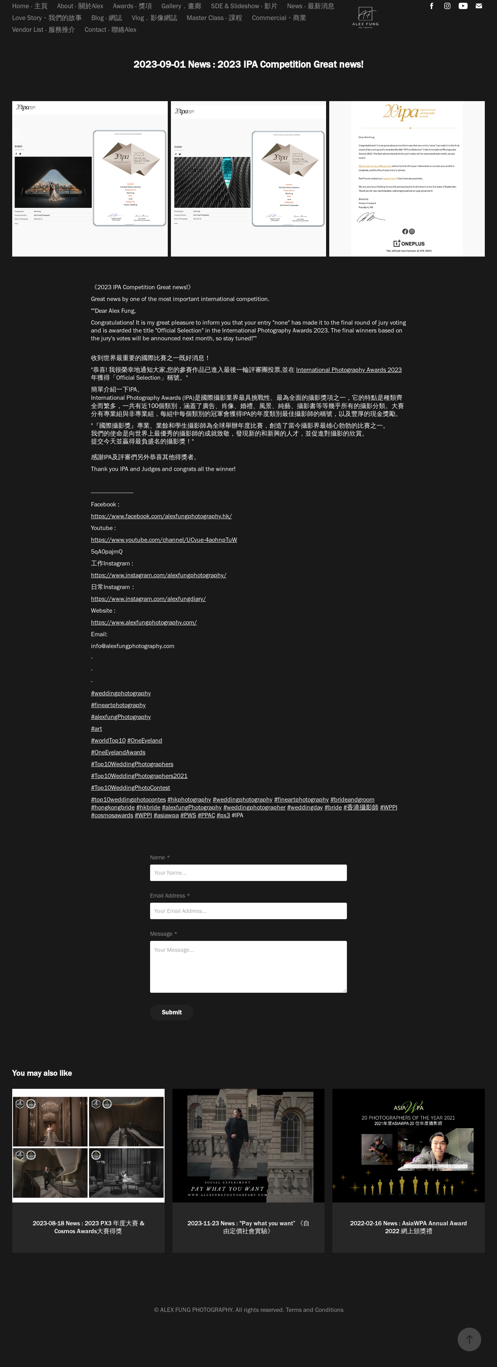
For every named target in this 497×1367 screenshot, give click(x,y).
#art (96, 728)
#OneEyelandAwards (118, 752)
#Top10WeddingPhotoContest (130, 787)
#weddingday (305, 807)
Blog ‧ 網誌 (106, 18)
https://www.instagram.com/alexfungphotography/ (158, 575)
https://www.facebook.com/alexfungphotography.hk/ (161, 516)
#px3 (223, 815)
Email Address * (170, 896)
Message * (164, 934)
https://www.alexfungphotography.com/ (144, 622)
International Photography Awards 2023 (349, 369)
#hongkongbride (113, 807)
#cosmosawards (112, 815)
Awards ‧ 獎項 (132, 6)
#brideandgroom (352, 799)
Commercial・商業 (279, 18)
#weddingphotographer (254, 807)
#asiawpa (166, 815)
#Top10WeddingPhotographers (132, 764)
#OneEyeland (144, 740)
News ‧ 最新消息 (310, 6)
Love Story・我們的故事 (47, 18)
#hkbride (148, 807)
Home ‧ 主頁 (30, 6)
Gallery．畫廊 (181, 6)
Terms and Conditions (314, 1309)
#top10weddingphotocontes (128, 799)
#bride (333, 807)
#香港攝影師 (360, 807)
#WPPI (388, 807)
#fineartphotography (118, 705)
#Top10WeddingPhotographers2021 (139, 776)
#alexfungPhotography (121, 716)
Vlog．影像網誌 (154, 18)
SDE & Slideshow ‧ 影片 (244, 6)
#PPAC (206, 815)
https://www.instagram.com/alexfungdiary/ (148, 598)
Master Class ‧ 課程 (214, 18)
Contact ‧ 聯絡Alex (110, 29)
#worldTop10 (108, 740)
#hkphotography (189, 799)
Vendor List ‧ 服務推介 (43, 29)
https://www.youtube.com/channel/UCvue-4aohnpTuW (164, 539)
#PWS (188, 815)
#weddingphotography (121, 693)
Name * (160, 858)
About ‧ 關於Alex (80, 6)
